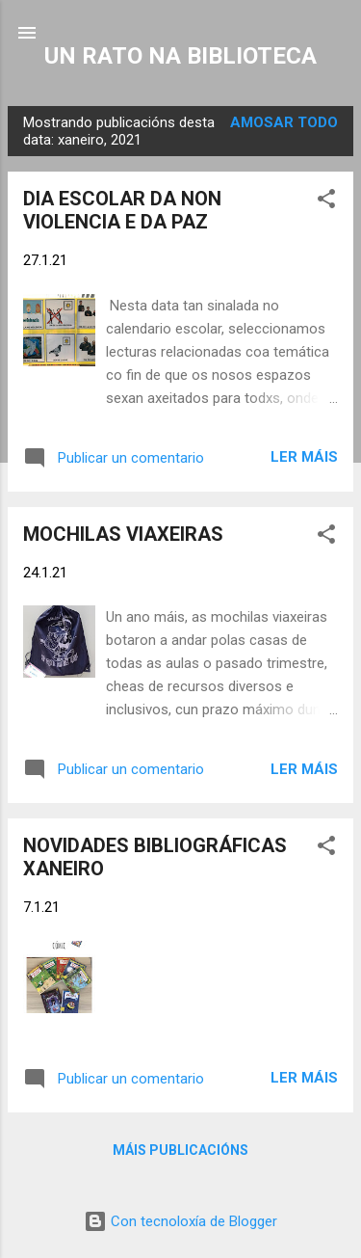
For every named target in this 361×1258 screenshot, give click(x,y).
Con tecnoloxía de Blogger (180, 1221)
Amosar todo (284, 122)
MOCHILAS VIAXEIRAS (123, 534)
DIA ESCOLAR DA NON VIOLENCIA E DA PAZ (122, 210)
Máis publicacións (180, 1150)
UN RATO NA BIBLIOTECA (180, 55)
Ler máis (304, 457)
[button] (326, 202)
